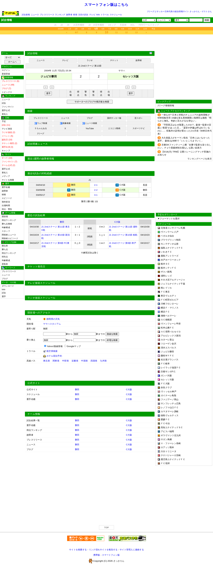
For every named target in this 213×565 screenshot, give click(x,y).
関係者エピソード (10, 238)
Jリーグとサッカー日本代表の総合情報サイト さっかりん (173, 11)
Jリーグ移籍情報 (166, 105)
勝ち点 (5, 249)
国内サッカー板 (114, 118)
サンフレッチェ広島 (171, 403)
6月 (103, 29)
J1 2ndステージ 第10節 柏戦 (123, 234)
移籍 (75, 14)
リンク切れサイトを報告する (103, 549)
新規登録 (6, 74)
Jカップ (112, 25)
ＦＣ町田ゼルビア (169, 299)
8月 (116, 29)
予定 (153, 29)
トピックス (7, 92)
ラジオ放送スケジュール (41, 297)
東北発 (46, 360)
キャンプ (6, 150)
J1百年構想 (78, 25)
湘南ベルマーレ (168, 315)
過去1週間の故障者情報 (40, 158)
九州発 (103, 360)
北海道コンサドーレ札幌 (173, 228)
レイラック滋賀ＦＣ (171, 367)
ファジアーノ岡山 (169, 399)
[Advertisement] (106, 42)
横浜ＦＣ (165, 311)
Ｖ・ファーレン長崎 (171, 443)
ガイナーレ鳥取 (168, 395)
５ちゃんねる (41, 128)
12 (126, 32)
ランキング (60, 14)
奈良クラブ (166, 387)
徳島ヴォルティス (169, 415)
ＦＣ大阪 (165, 383)
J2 (61, 25)
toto (98, 14)
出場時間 (6, 205)
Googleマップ (74, 346)
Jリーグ (40, 133)
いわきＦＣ (166, 252)
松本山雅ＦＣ (167, 327)
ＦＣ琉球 (165, 463)
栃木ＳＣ (165, 264)
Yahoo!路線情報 (55, 346)
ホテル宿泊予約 (54, 355)
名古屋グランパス (169, 359)
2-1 (96, 185)
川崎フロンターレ (169, 303)
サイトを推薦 (8, 180)
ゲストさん (207, 11)
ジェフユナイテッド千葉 (173, 283)
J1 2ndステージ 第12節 (90, 66)
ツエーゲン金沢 (168, 343)
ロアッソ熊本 (167, 447)
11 (116, 32)
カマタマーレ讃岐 (169, 411)
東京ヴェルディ (168, 295)
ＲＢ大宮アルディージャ (173, 280)
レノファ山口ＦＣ (169, 407)
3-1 (96, 194)
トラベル (105, 14)
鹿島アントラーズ (169, 256)
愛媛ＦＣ (165, 419)
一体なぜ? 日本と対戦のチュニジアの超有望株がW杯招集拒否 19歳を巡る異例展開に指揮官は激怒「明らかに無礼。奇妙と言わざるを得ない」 (184, 118)
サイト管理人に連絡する (132, 549)
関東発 (56, 360)
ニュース (35, 14)
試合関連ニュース (37, 143)
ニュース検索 (89, 123)
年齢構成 (6, 227)
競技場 (5, 216)
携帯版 (96, 554)
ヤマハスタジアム (52, 323)
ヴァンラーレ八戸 (169, 232)
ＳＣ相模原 (166, 319)
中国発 (84, 360)
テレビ (92, 14)
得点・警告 (7, 209)
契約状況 (6, 202)
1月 (69, 29)
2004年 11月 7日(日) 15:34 (57, 70)
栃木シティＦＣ (168, 268)
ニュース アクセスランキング (175, 111)
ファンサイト (8, 107)
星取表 (5, 264)
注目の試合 (83, 14)
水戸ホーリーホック (171, 260)
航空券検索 (52, 350)
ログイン (6, 70)
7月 (109, 29)
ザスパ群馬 (166, 272)
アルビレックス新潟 (171, 335)
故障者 (69, 14)
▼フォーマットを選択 (169, 218)
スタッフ (6, 231)
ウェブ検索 (40, 123)
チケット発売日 (36, 266)
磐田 (62, 221)
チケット (114, 60)
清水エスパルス (168, 347)
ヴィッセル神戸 (168, 391)
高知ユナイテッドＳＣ (172, 427)
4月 (89, 29)
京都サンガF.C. (168, 371)
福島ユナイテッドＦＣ (172, 248)
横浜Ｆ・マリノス (169, 307)
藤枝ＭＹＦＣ (167, 355)
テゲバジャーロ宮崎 (171, 455)
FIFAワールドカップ (149, 25)
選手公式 (6, 110)
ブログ (5, 279)
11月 (138, 29)
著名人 (5, 114)
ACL (132, 25)
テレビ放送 (7, 129)
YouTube (90, 128)
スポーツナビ (139, 128)
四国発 (94, 360)
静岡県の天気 (53, 318)
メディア (6, 176)
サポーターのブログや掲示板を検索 (91, 101)
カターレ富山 (167, 339)
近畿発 (75, 360)
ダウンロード (8, 286)
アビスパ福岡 (167, 431)
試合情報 (32, 53)
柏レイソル (166, 287)
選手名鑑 (6, 187)
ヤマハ (121, 70)
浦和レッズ (166, 276)
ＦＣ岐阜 (165, 363)
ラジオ (90, 60)
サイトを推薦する (78, 549)
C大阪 (117, 221)
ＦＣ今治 (165, 423)
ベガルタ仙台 (167, 236)
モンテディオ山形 (169, 244)
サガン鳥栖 (166, 439)
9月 (122, 29)
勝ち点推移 (7, 224)
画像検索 (65, 123)
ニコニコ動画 (114, 128)
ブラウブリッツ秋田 (171, 240)
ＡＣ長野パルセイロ (171, 331)
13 (136, 32)
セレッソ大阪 (167, 379)
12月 (145, 29)
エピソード (7, 198)
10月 (130, 29)
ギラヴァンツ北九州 (171, 435)
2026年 (61, 29)
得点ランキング (9, 220)
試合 (4, 103)
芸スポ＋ (139, 118)
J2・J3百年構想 (96, 25)
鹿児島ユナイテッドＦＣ (173, 459)
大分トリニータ (168, 451)
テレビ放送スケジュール (41, 282)
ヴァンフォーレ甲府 (171, 323)
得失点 (5, 257)
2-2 (96, 189)
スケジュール (116, 14)
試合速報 (26, 14)
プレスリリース (47, 14)
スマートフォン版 (111, 554)
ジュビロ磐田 (167, 351)
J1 (55, 25)
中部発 (65, 360)
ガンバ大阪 (166, 375)
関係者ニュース (9, 235)
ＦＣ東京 (165, 291)
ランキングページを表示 (199, 158)
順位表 (5, 246)
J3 (68, 25)
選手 (4, 296)
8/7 (76, 32)
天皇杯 (123, 25)
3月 (82, 29)
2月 (76, 29)
